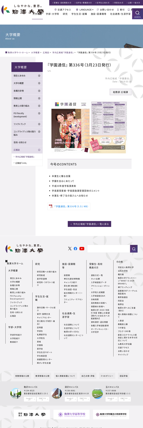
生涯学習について (71, 311)
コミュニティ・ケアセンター (73, 292)
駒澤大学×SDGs (71, 315)
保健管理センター (44, 346)
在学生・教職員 (84, 3)
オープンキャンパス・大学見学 (100, 325)
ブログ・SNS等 (124, 330)
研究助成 (41, 270)
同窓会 (121, 300)
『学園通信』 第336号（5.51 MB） (71, 206)
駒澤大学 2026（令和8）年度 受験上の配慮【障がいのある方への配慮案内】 (100, 309)
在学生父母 (103, 3)
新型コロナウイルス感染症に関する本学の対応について (128, 337)
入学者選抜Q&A (98, 290)
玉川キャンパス (112, 377)
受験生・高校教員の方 (99, 262)
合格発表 (95, 294)
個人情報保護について (67, 366)
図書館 (67, 266)
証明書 (40, 314)
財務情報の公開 (31, 366)
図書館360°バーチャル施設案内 (128, 291)
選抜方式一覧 (97, 270)
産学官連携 (42, 273)
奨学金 (40, 335)
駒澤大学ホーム (16, 260)
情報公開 (18, 98)
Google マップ (29, 390)
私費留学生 (42, 321)
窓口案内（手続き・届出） (46, 309)
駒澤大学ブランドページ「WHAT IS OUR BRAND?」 (127, 280)
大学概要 (37, 19)
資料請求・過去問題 (99, 317)
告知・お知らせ (20, 142)
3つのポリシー (102, 366)
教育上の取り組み (21, 106)
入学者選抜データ (99, 277)
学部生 (40, 318)
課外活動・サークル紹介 (46, 296)
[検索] (105, 248)
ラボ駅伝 (122, 327)
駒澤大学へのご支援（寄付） (127, 308)
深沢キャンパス (72, 377)
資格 (39, 328)
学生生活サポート (44, 339)
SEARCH (137, 22)
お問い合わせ (107, 9)
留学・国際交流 (43, 301)
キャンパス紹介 (70, 273)
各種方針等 (19, 91)
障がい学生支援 (44, 350)
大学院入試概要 (98, 287)
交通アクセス (64, 9)
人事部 (121, 319)
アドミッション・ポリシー (100, 282)
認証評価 (115, 366)
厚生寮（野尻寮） (71, 277)
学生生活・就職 (79, 19)
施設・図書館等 (99, 19)
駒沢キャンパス (31, 377)
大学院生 (41, 325)
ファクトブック (20, 124)
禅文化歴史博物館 (72, 270)
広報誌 (17, 150)
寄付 (122, 9)
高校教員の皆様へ (99, 297)
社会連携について (71, 308)
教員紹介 (14, 333)
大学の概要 (19, 83)
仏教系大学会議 (125, 343)
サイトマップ (123, 354)
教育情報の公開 (48, 366)
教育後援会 (123, 296)
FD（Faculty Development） (20, 115)
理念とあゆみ (19, 76)
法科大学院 (123, 270)
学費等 (40, 332)
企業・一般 (134, 3)
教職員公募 (123, 323)
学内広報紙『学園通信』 (24, 157)
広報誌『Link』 (21, 163)
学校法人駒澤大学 (126, 266)
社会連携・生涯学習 (120, 19)
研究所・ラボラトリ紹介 (46, 278)
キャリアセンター (44, 304)
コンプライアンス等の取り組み (25, 133)
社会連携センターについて (73, 320)
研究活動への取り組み (47, 266)
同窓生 (119, 3)
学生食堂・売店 (70, 280)
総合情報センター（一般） (73, 285)
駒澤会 (121, 303)
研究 (65, 19)
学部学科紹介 (16, 326)
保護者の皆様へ (98, 301)
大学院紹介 (15, 330)
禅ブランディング (125, 286)
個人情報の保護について (128, 315)
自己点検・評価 (86, 366)
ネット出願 (95, 273)
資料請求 (135, 9)
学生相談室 (42, 342)
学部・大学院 (52, 19)
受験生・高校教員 (62, 3)
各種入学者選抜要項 (100, 320)
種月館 (121, 273)
